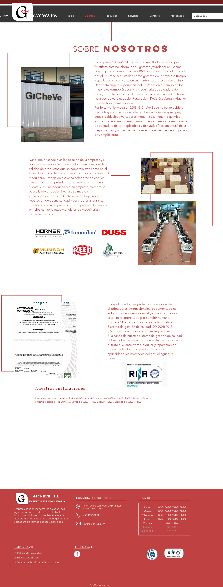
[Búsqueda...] (205, 16)
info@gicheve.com (94, 523)
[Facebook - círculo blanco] (77, 554)
